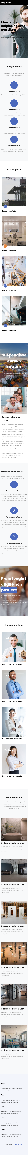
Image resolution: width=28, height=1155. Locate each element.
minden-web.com (18, 1144)
